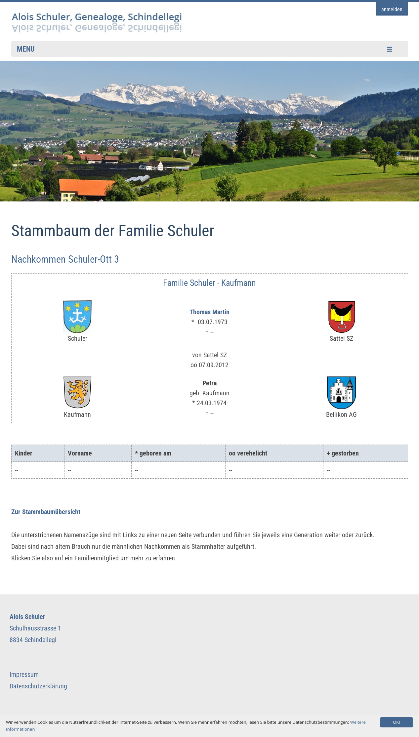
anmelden (391, 9)
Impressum (24, 674)
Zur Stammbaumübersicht (45, 512)
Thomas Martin (209, 312)
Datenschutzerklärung (38, 686)
